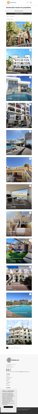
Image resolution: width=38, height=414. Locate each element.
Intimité (22, 408)
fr (27, 2)
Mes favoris (8, 385)
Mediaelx (26, 409)
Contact (7, 383)
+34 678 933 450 (16, 371)
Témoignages (8, 382)
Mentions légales (17, 408)
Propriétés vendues (9, 397)
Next (30, 34)
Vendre (7, 380)
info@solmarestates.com (24, 371)
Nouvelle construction (9, 392)
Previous (7, 34)
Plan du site (19, 409)
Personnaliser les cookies (8, 409)
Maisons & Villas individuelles (11, 396)
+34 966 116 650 (9, 371)
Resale (7, 393)
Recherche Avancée (19, 10)
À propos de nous (9, 377)
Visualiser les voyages (19, 13)
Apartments (8, 395)
